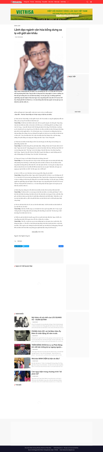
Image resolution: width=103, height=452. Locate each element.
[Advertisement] (77, 50)
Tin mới (18, 385)
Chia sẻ (61, 246)
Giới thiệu (63, 2)
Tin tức (32, 2)
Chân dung (38, 2)
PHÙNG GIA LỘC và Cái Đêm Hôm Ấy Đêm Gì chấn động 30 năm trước (46, 332)
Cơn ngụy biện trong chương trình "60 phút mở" (47, 373)
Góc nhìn (50, 2)
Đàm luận (56, 2)
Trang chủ (26, 2)
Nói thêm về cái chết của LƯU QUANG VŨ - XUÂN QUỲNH (47, 318)
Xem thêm (77, 112)
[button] (87, 1)
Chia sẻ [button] (26, 246)
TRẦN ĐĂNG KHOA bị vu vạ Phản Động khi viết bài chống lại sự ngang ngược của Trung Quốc (47, 346)
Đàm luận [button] (19, 246)
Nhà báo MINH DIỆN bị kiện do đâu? (46, 359)
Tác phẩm (44, 2)
